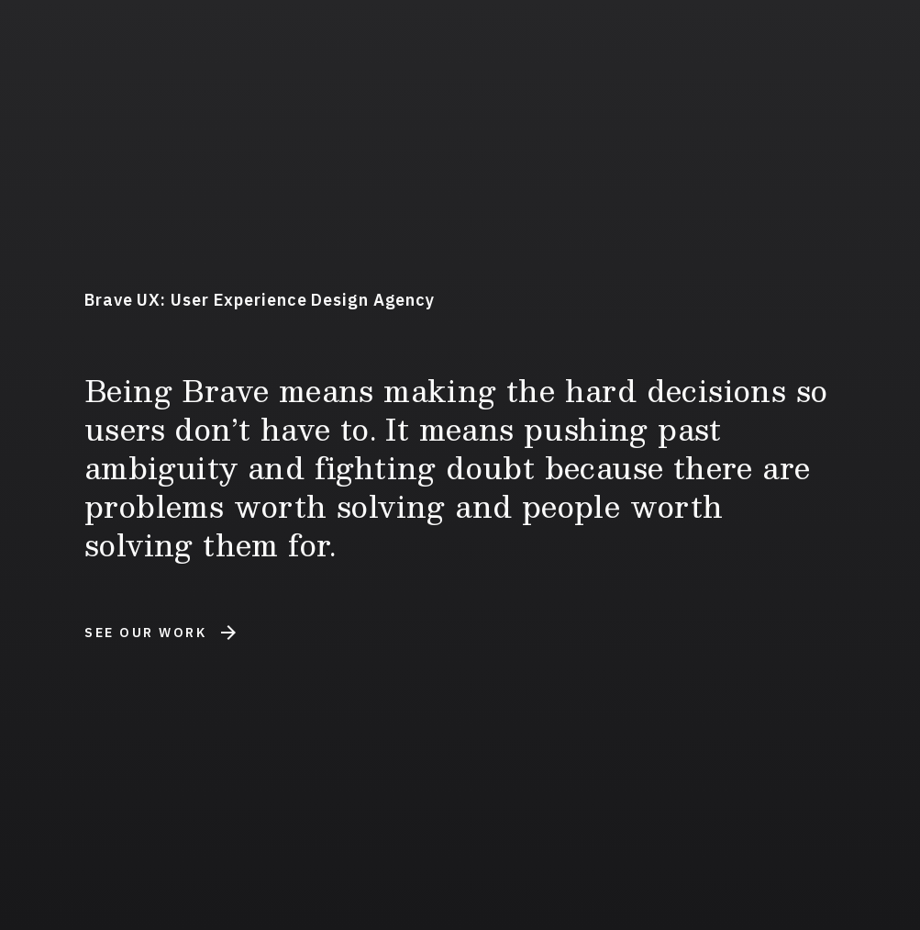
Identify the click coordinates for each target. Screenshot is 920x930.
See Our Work (160, 632)
